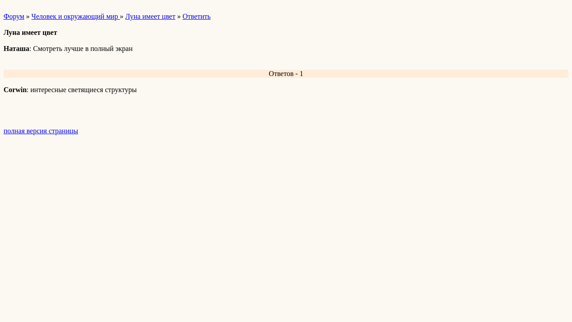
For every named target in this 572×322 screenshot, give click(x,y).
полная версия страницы (41, 131)
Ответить (196, 16)
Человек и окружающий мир (75, 16)
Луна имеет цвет (150, 16)
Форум (14, 16)
